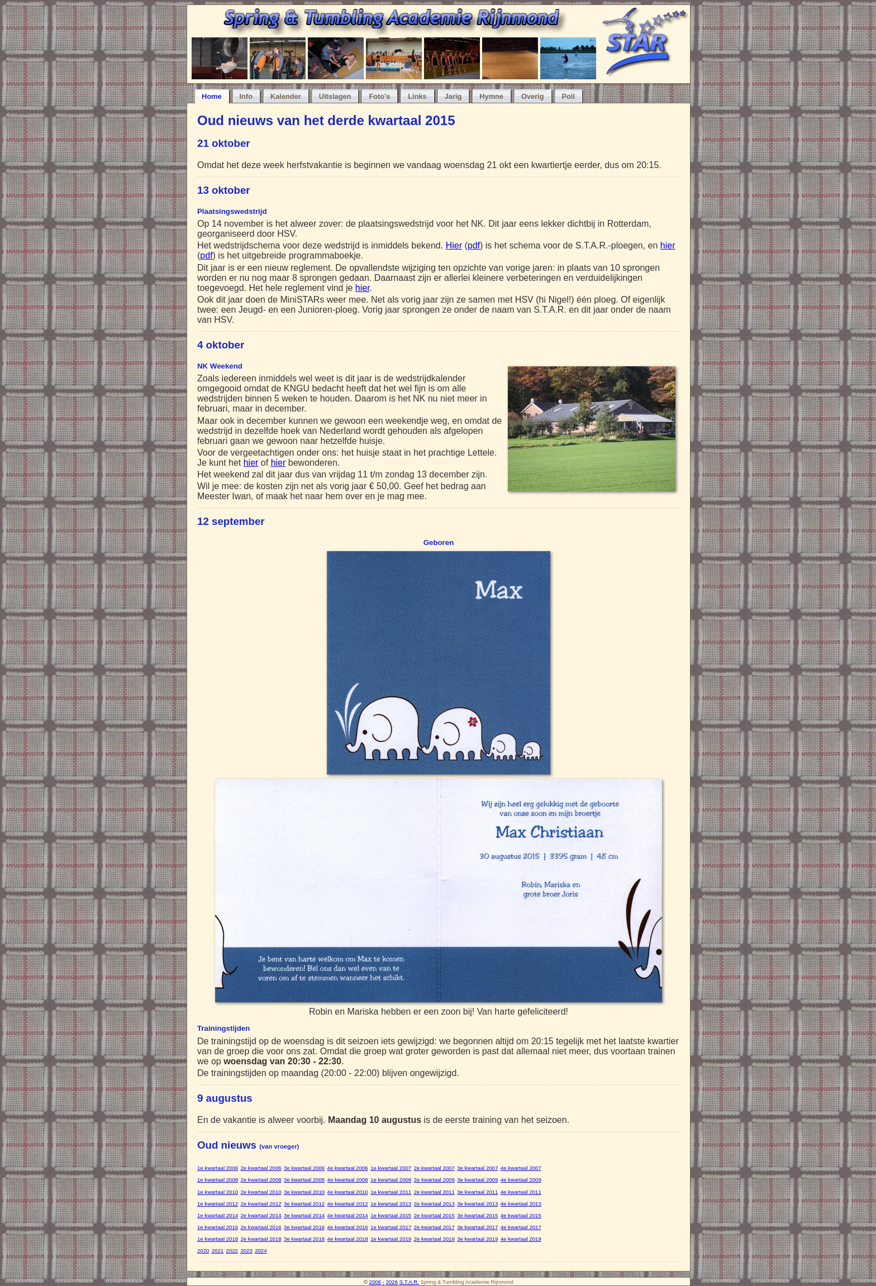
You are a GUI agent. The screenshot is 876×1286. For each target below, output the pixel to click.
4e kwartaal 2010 (347, 1192)
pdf (474, 245)
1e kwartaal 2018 (217, 1239)
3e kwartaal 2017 (477, 1227)
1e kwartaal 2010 (217, 1192)
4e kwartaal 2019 (521, 1239)
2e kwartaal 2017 (434, 1227)
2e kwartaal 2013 (434, 1204)
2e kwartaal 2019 (434, 1239)
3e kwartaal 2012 (304, 1204)
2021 (217, 1250)
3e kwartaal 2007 (477, 1168)
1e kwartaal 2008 (217, 1180)
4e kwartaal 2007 (521, 1168)
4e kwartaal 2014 (347, 1215)
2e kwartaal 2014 (261, 1215)
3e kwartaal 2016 (304, 1227)
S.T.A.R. (409, 1282)
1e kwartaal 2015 (390, 1215)
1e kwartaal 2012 (217, 1204)
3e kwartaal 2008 (304, 1180)
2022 (232, 1250)
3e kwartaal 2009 (477, 1180)
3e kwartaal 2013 (477, 1204)
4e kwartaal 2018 (347, 1239)
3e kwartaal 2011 (477, 1192)
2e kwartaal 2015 (434, 1215)
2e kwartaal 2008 (261, 1180)
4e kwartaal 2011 (521, 1192)
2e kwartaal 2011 (434, 1192)
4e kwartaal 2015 (521, 1215)
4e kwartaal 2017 (521, 1227)
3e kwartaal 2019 (477, 1239)
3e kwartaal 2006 (304, 1168)
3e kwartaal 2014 (304, 1215)
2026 (392, 1282)
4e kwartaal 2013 (521, 1204)
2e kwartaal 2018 (261, 1239)
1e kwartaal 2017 (390, 1227)
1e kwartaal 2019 (390, 1239)
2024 (260, 1250)
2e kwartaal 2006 (261, 1168)
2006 (375, 1282)
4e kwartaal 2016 (347, 1227)
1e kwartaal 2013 (390, 1204)
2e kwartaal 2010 (261, 1192)
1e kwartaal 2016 (217, 1227)
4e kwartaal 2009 (521, 1180)
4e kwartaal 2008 (347, 1180)
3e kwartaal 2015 (477, 1215)
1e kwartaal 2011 (390, 1192)
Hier (454, 245)
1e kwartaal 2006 (217, 1168)
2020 (203, 1250)
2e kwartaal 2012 (261, 1204)
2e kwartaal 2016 (261, 1227)
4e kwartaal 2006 (347, 1168)
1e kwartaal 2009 (390, 1180)
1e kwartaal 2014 (217, 1215)
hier (667, 245)
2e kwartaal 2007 (434, 1168)
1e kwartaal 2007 (390, 1168)
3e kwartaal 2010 (304, 1192)
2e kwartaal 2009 (434, 1180)
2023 (246, 1250)
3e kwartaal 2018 (304, 1239)
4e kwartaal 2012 (347, 1204)
